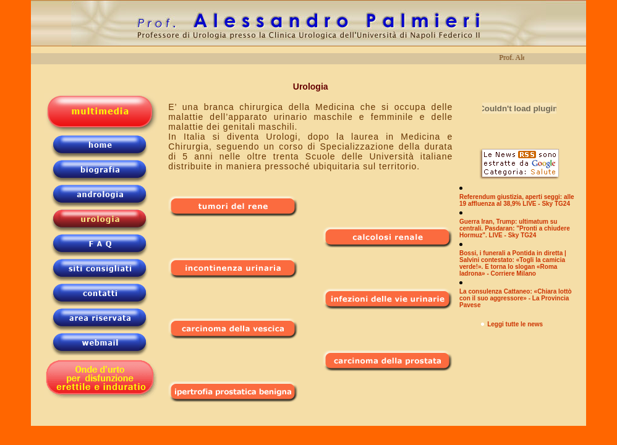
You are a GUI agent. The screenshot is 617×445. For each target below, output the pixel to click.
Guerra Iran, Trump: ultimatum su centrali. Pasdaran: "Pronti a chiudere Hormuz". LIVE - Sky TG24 (514, 228)
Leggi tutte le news (515, 324)
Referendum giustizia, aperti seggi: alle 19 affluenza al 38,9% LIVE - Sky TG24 (516, 200)
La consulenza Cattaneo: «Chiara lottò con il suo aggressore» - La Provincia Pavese (515, 298)
